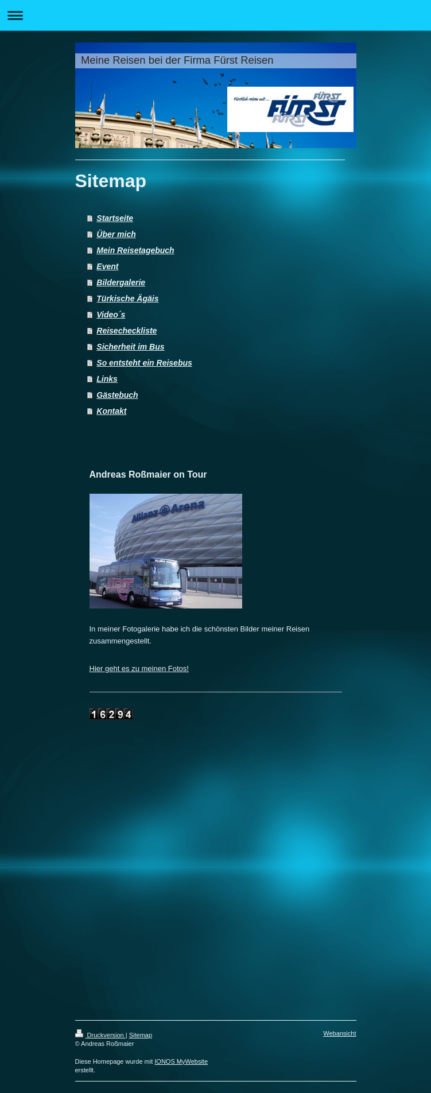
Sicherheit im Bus (130, 346)
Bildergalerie (120, 282)
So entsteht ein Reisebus (144, 362)
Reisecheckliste (126, 330)
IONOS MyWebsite (181, 1061)
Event (107, 266)
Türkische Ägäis (127, 298)
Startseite (114, 218)
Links (107, 378)
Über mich (115, 234)
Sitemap (140, 1035)
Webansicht (339, 1033)
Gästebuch (117, 395)
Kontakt (111, 411)
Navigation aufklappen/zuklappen (215, 15)
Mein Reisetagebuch (135, 250)
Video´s (110, 314)
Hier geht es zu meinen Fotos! (139, 668)
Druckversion (100, 1035)
